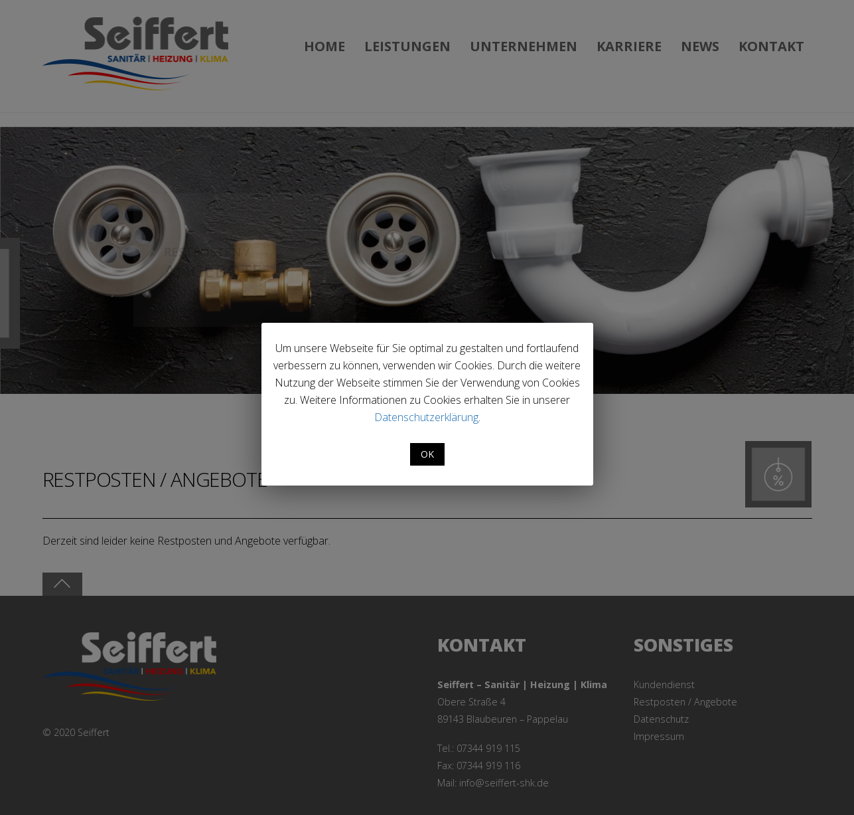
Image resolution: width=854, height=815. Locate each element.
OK (427, 454)
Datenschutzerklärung (426, 417)
